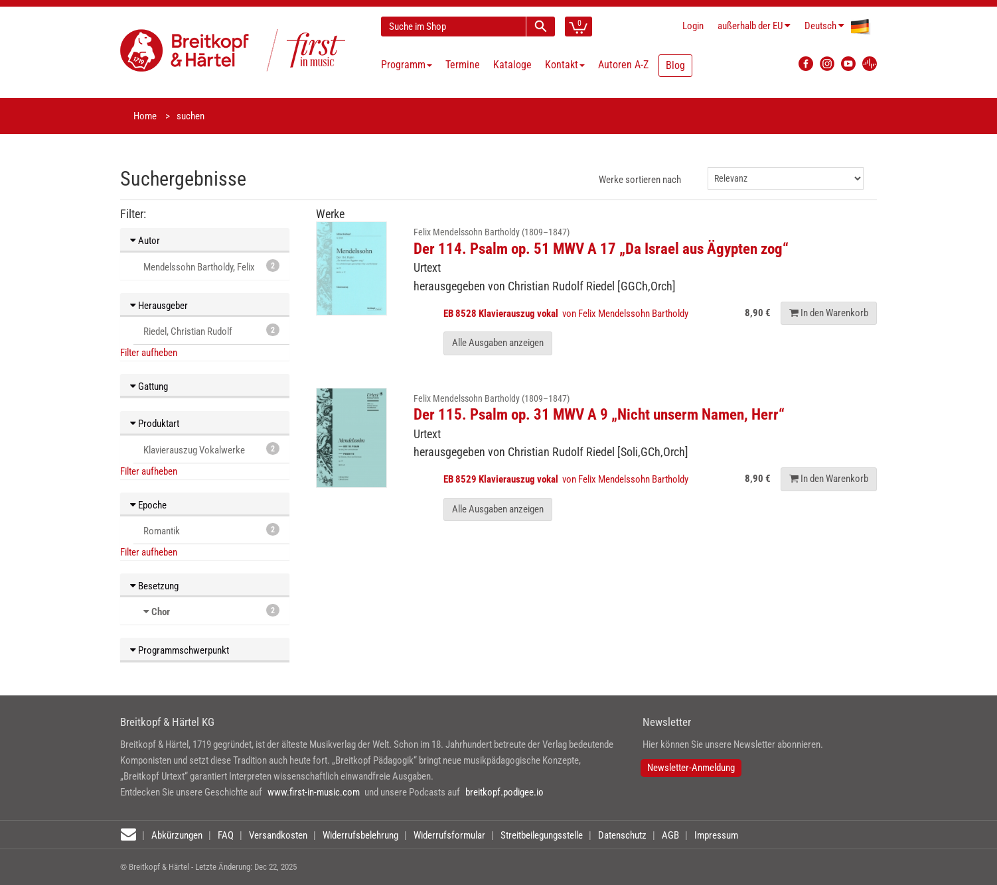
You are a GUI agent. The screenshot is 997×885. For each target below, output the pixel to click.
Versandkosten (278, 835)
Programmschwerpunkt (179, 650)
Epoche (148, 505)
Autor (145, 241)
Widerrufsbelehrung (360, 835)
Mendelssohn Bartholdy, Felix (211, 266)
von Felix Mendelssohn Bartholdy (566, 314)
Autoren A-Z (623, 64)
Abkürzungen (176, 835)
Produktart (154, 424)
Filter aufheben (148, 353)
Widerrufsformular (449, 835)
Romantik (211, 530)
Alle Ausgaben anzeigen (498, 343)
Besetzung (154, 586)
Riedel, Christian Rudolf (211, 330)
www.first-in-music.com (314, 792)
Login (693, 26)
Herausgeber (159, 306)
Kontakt (565, 64)
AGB (670, 835)
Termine (462, 64)
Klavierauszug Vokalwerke (211, 449)
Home (145, 116)
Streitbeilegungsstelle (541, 835)
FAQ (226, 835)
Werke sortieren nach (640, 180)
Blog (675, 65)
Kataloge (512, 64)
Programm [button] (406, 64)
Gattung (149, 386)
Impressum (716, 835)
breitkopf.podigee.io (504, 792)
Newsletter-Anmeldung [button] (691, 768)
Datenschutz (622, 835)
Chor (160, 612)
